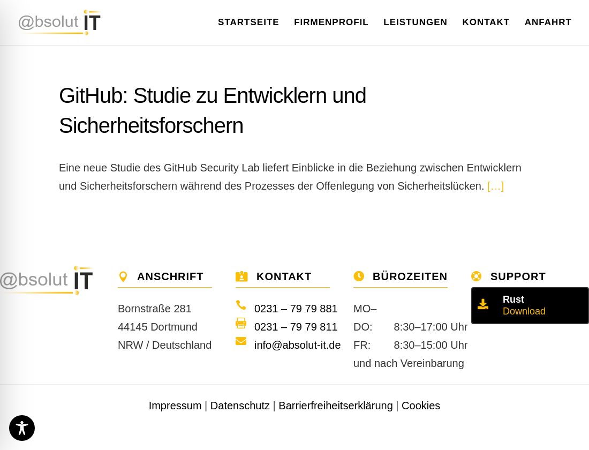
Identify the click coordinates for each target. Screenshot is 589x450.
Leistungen (415, 23)
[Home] (69, 21)
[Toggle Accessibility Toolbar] (22, 428)
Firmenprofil (331, 23)
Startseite (249, 23)
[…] (495, 186)
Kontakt (486, 23)
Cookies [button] (421, 405)
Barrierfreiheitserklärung (335, 405)
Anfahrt (548, 23)
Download (524, 311)
